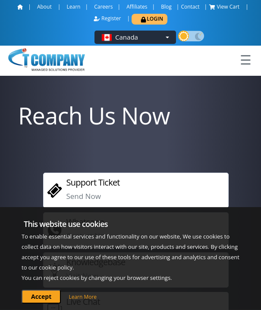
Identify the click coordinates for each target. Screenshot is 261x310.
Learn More (83, 297)
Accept (41, 296)
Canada (126, 37)
